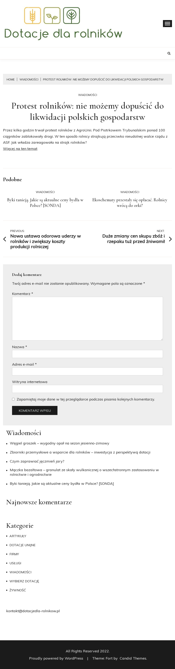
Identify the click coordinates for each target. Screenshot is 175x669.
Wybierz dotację (24, 581)
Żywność (17, 590)
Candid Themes (133, 658)
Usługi (15, 563)
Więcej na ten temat (20, 148)
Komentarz (22, 293)
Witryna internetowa (29, 381)
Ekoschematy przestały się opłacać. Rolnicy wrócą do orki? (129, 202)
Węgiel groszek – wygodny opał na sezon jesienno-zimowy (59, 443)
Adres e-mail (24, 364)
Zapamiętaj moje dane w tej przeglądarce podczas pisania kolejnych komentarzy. (86, 399)
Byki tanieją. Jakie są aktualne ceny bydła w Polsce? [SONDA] (45, 202)
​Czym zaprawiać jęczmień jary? (37, 461)
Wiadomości (87, 95)
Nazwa (19, 347)
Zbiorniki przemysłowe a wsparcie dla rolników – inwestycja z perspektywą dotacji (80, 452)
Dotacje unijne (22, 545)
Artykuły (17, 536)
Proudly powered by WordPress (56, 658)
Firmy (14, 554)
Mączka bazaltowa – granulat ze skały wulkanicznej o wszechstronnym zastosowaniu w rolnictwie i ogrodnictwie (84, 472)
